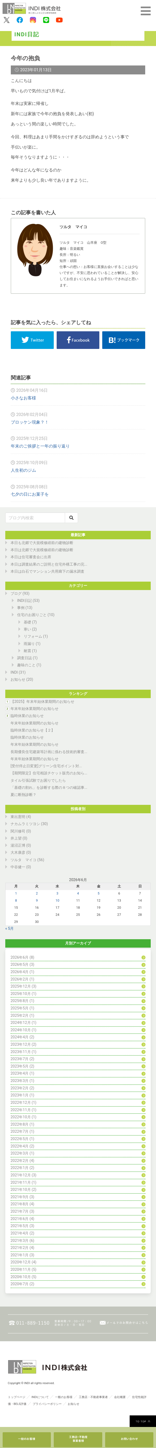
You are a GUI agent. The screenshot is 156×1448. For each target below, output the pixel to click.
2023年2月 (19, 1088)
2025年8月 (19, 1001)
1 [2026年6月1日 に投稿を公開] (16, 893)
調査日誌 (24, 658)
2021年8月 (19, 1204)
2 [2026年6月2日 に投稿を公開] (37, 893)
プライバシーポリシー (47, 1404)
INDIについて (40, 1397)
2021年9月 (19, 1197)
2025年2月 (19, 1015)
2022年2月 (19, 1161)
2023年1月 (19, 1095)
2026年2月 (19, 979)
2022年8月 (19, 1124)
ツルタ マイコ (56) (27, 860)
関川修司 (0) (21, 831)
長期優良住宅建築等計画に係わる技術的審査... (49, 752)
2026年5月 (19, 964)
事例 (21, 608)
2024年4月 (19, 1037)
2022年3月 (19, 1153)
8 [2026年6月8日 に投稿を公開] (16, 900)
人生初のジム (23, 470)
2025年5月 (19, 1008)
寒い (27, 629)
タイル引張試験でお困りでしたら (38, 780)
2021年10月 (21, 1189)
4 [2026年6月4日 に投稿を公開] (78, 893)
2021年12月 (21, 1175)
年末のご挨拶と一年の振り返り (40, 446)
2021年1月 (19, 1255)
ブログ (16, 593)
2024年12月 (21, 1022)
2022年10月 (21, 1117)
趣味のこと (26, 665)
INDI (14, 672)
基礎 (27, 622)
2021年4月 (19, 1233)
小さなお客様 (23, 397)
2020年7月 (19, 1284)
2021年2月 (19, 1248)
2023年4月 (19, 1073)
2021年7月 (19, 1211)
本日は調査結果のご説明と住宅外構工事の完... (49, 564)
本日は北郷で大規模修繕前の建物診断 (42, 550)
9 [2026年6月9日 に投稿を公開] (37, 900)
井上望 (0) (19, 838)
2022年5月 (19, 1139)
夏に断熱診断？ (23, 794)
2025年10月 (21, 994)
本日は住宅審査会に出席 (31, 557)
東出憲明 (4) (21, 817)
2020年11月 (21, 1269)
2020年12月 (21, 1262)
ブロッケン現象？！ (30, 422)
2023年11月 (21, 1052)
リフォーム (33, 636)
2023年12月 (21, 1044)
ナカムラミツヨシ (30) (29, 824)
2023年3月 (19, 1081)
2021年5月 (19, 1226)
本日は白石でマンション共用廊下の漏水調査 (47, 571)
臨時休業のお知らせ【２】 (33, 730)
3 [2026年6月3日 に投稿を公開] (57, 893)
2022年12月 (21, 1102)
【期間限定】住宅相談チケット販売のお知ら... (49, 773)
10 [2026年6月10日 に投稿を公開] (57, 900)
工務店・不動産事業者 (93, 1397)
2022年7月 (19, 1131)
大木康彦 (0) (21, 852)
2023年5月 (19, 1066)
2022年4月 (19, 1146)
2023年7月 (19, 1059)
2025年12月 (21, 986)
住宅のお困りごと (32, 615)
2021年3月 (19, 1240)
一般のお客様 (63, 1397)
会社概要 (120, 1397)
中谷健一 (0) (21, 867)
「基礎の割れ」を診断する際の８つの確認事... (49, 787)
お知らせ (18, 679)
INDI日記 (24, 600)
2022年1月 (19, 1168)
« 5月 (9, 928)
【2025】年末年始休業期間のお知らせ (42, 701)
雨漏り (29, 644)
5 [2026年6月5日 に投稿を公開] (99, 893)
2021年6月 (19, 1219)
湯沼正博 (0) (21, 845)
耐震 (27, 651)
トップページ (16, 1397)
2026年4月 (19, 972)
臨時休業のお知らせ (27, 716)
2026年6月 (19, 957)
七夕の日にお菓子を (30, 494)
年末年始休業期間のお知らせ (34, 709)
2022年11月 (21, 1110)
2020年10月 (21, 1277)
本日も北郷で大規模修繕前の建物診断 (42, 543)
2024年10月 (21, 1030)
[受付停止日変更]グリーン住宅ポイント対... (46, 766)
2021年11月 (21, 1182)
